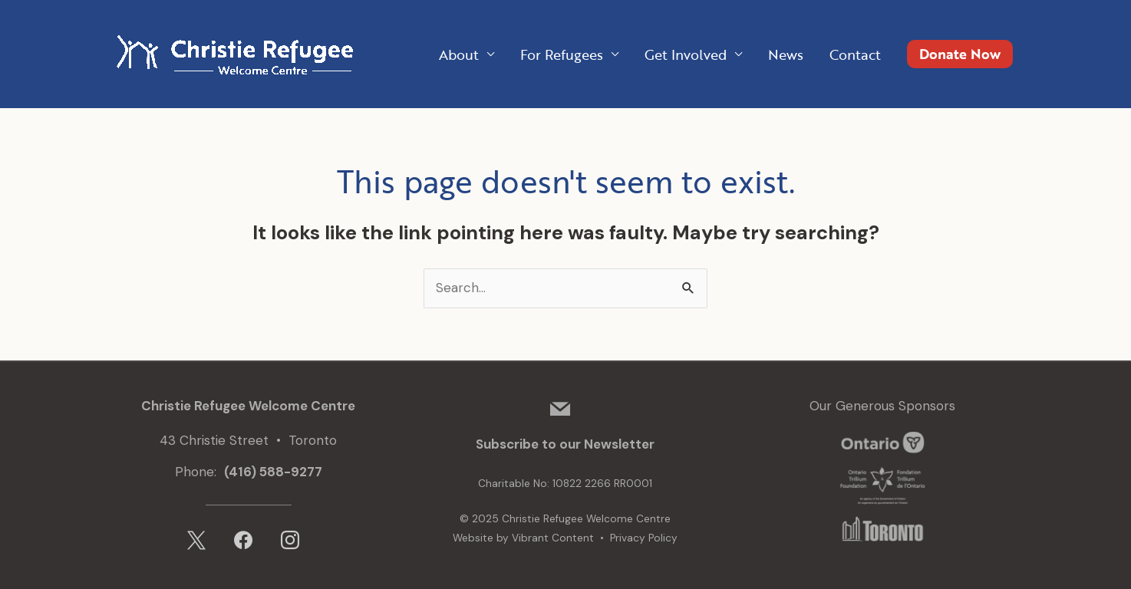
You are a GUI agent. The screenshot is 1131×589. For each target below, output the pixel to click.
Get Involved (686, 54)
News (785, 54)
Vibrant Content (553, 538)
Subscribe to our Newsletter (565, 444)
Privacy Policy (644, 538)
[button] (960, 54)
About (459, 54)
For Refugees (561, 54)
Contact (855, 54)
